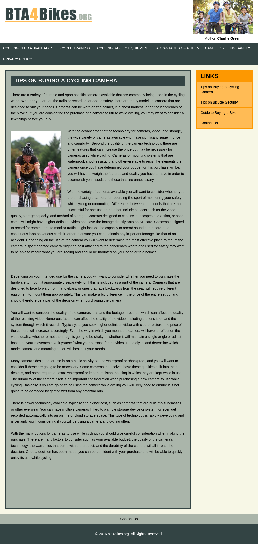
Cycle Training (75, 48)
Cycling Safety (235, 48)
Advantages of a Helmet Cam (184, 48)
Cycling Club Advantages (28, 48)
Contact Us (209, 123)
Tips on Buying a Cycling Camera (219, 89)
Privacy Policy (17, 59)
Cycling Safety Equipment (123, 48)
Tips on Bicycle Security (219, 102)
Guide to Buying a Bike (218, 113)
